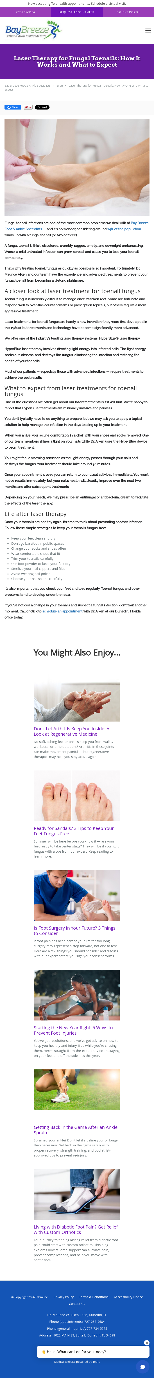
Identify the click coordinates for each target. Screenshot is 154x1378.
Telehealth (59, 3)
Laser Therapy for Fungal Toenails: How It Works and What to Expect (76, 87)
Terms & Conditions (94, 1297)
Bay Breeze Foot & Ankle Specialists (27, 85)
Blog (60, 85)
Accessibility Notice (128, 1297)
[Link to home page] (45, 30)
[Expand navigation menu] (148, 30)
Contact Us (77, 1303)
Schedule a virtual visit (108, 3)
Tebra (96, 1362)
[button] (77, 12)
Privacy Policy (64, 1297)
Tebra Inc (41, 1297)
